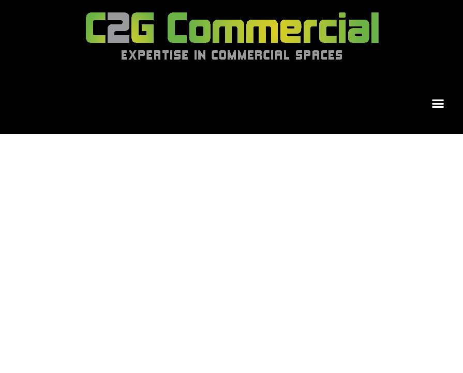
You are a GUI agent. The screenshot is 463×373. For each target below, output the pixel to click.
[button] (438, 103)
